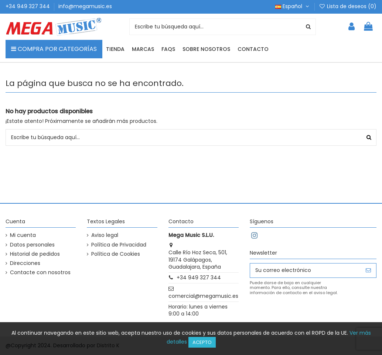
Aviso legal (104, 235)
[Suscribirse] (368, 270)
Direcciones (25, 263)
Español (292, 6)
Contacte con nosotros (40, 272)
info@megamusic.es (85, 6)
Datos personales (32, 244)
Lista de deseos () (347, 6)
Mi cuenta (23, 235)
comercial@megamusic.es (203, 296)
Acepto (202, 342)
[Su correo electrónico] (305, 270)
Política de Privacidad (118, 244)
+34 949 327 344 (28, 6)
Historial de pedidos (35, 254)
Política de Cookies (115, 254)
